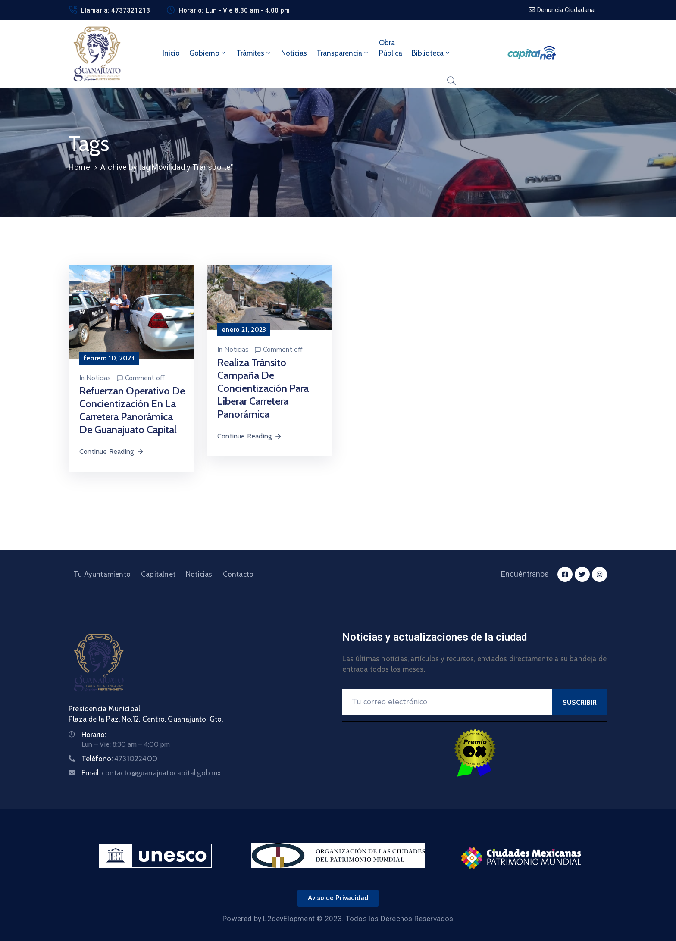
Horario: (93, 734)
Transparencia (342, 53)
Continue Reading (111, 451)
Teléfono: (119, 758)
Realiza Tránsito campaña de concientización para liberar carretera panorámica (263, 388)
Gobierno (208, 53)
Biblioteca (431, 53)
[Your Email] (447, 702)
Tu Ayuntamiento (102, 574)
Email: (151, 773)
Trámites (254, 53)
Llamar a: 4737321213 (115, 10)
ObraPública (390, 47)
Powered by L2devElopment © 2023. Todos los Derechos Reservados (337, 918)
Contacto (238, 574)
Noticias (294, 53)
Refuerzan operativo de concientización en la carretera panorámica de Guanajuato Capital (132, 410)
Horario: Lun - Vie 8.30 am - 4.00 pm (234, 10)
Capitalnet (158, 574)
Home (79, 167)
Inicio (171, 53)
